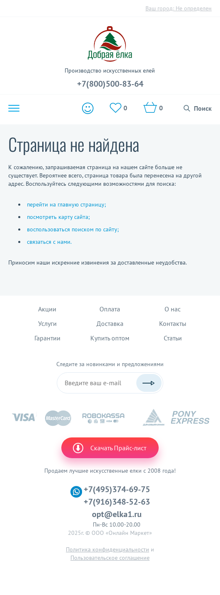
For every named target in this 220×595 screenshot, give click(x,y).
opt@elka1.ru (117, 514)
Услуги (47, 323)
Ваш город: (178, 8)
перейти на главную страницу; (66, 204)
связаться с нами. (49, 241)
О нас (172, 309)
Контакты (172, 323)
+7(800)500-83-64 (110, 83)
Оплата (109, 309)
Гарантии (47, 338)
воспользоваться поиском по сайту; (73, 229)
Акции (47, 309)
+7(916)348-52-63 (117, 501)
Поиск (203, 108)
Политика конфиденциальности (107, 549)
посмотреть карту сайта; (58, 217)
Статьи (173, 338)
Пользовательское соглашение (110, 557)
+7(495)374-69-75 (117, 489)
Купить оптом (109, 338)
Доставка (110, 323)
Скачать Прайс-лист (109, 448)
